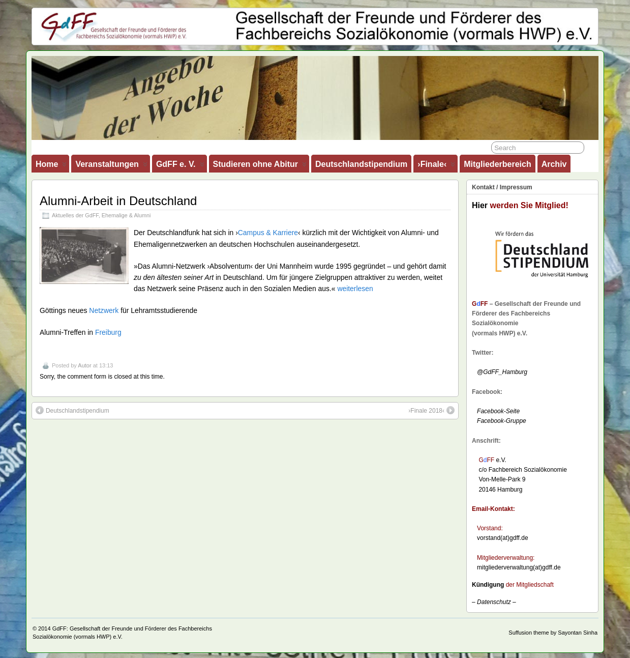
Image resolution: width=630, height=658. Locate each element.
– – (494, 602)
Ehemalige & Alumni (126, 215)
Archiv (554, 164)
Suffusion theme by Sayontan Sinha (552, 633)
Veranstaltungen (111, 166)
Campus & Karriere (268, 232)
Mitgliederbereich (497, 164)
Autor (84, 365)
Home (51, 166)
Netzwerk (103, 310)
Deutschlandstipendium (361, 164)
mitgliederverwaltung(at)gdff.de (519, 567)
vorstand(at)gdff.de (502, 537)
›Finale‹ (436, 166)
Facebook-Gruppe (499, 420)
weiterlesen (355, 288)
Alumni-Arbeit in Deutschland (118, 201)
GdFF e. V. (180, 166)
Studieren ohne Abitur (260, 166)
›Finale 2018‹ (431, 410)
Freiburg (108, 332)
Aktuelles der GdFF (75, 215)
